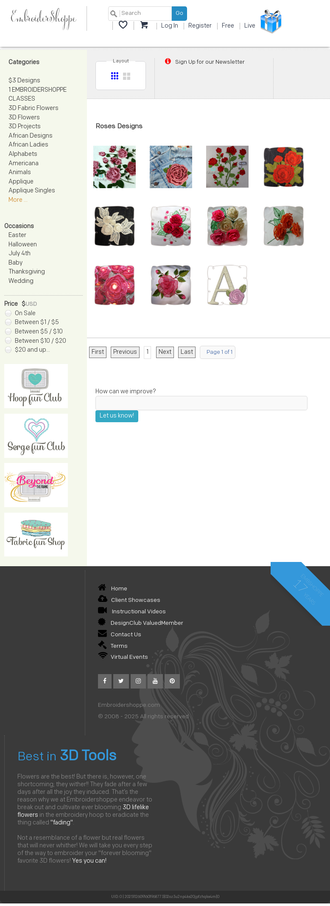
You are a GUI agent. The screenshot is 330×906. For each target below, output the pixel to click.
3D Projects (24, 127)
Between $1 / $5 (32, 322)
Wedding (21, 281)
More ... (18, 200)
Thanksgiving (26, 272)
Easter (17, 235)
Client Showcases (129, 600)
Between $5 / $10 (34, 332)
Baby (15, 263)
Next (165, 352)
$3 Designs (24, 81)
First (98, 352)
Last (187, 352)
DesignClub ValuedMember (140, 623)
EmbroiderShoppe (43, 18)
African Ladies (28, 145)
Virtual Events (123, 657)
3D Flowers (24, 118)
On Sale (20, 313)
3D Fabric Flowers (33, 108)
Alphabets (22, 154)
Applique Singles (31, 191)
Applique (21, 182)
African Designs (30, 136)
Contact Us (119, 635)
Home (112, 589)
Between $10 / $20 (35, 341)
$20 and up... (27, 350)
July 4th (19, 254)
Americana (23, 164)
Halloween (22, 245)
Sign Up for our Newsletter (204, 62)
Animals (19, 172)
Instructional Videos (132, 612)
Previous (125, 352)
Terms (113, 646)
